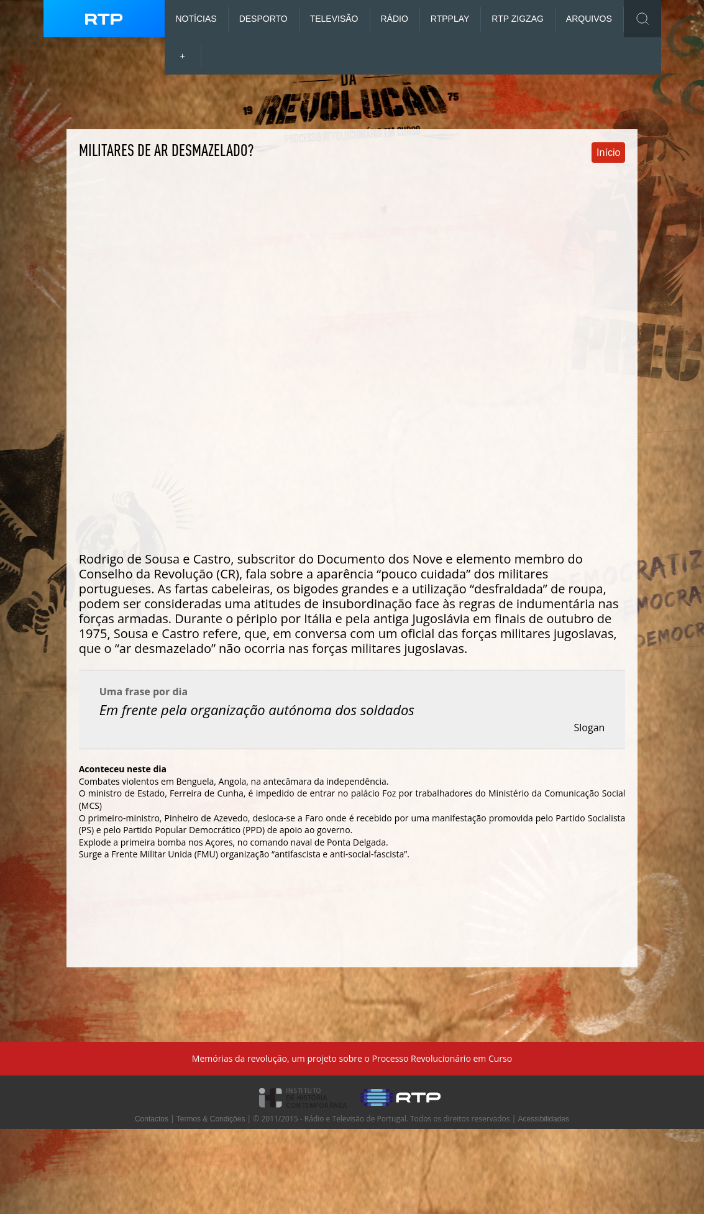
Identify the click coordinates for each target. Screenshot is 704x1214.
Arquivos (589, 19)
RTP (450, 19)
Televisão (334, 19)
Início (608, 152)
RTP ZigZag (517, 19)
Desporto (263, 19)
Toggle (642, 18)
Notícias (196, 19)
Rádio (394, 19)
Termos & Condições (210, 1119)
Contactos (151, 1119)
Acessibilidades (543, 1119)
